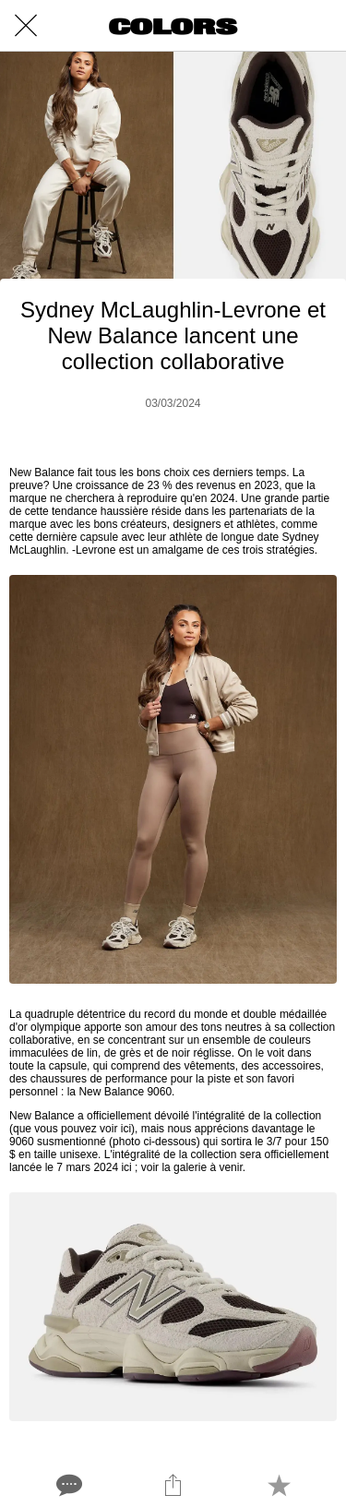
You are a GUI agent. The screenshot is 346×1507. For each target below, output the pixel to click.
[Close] (26, 26)
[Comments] (67, 1485)
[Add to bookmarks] (279, 1485)
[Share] (172, 1485)
